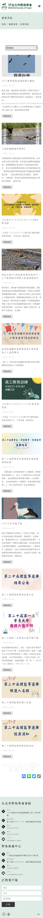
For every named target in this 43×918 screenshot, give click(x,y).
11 (21, 769)
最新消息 (13, 24)
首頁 (4, 24)
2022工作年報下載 (12, 523)
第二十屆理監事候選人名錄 (16, 702)
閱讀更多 (7, 116)
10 (16, 769)
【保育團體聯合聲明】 (14, 148)
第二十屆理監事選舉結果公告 (18, 594)
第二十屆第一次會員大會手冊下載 (20, 638)
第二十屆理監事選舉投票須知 (18, 745)
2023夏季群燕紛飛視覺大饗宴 (18, 81)
